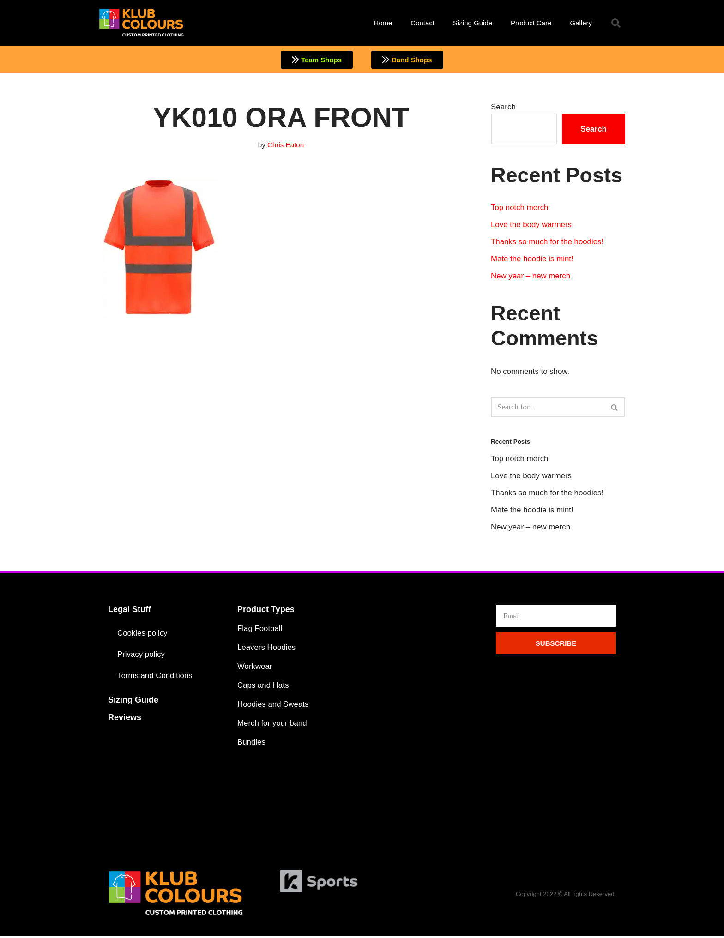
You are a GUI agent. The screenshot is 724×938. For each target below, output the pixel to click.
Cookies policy (142, 634)
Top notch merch (520, 208)
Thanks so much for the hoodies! (548, 242)
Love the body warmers (532, 225)
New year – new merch (531, 276)
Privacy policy (141, 655)
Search (503, 107)
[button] (616, 23)
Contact (422, 23)
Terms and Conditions (155, 677)
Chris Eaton (285, 145)
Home (383, 23)
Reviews (124, 718)
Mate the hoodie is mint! (532, 259)
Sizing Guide (472, 23)
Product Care (531, 23)
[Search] (547, 408)
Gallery (581, 23)
